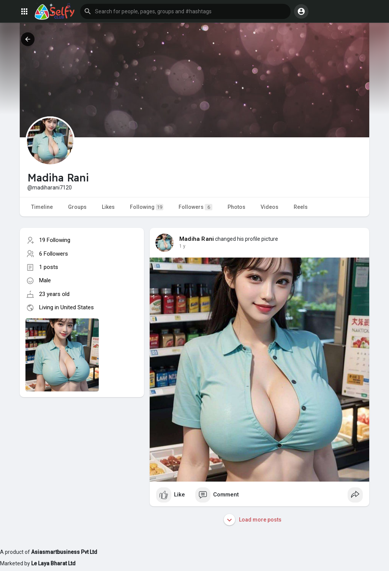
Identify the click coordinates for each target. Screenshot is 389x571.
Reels (301, 207)
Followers (195, 207)
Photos (236, 207)
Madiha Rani (196, 238)
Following (146, 207)
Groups (77, 207)
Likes (108, 207)
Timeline (42, 207)
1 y (182, 246)
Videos (269, 207)
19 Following (54, 240)
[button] (185, 11)
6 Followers (53, 253)
